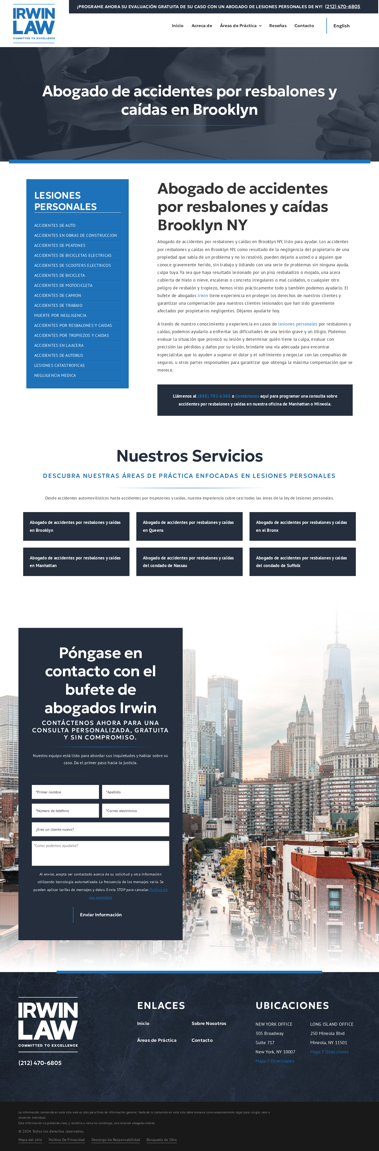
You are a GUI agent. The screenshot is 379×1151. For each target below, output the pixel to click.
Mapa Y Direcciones (275, 1061)
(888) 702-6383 (214, 396)
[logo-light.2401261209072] (48, 999)
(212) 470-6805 (343, 6)
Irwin (203, 295)
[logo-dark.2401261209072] (34, 6)
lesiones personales (297, 324)
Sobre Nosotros (209, 1023)
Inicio (143, 1023)
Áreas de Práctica (157, 1040)
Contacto (202, 1040)
